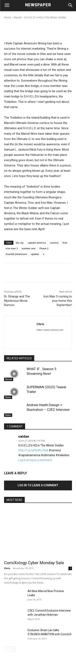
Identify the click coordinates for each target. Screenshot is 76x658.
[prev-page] (6, 648)
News (8, 397)
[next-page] (13, 648)
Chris (19, 13)
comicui (54, 242)
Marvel (8, 379)
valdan (23, 436)
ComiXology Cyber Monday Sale (34, 562)
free (65, 242)
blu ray (20, 242)
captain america (37, 242)
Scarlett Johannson (16, 254)
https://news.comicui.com (49, 330)
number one (28, 248)
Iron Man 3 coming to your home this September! (57, 301)
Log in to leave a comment (35, 460)
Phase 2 (44, 248)
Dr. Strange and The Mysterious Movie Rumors (17, 301)
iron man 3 (12, 248)
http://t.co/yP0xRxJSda (33, 450)
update (35, 254)
